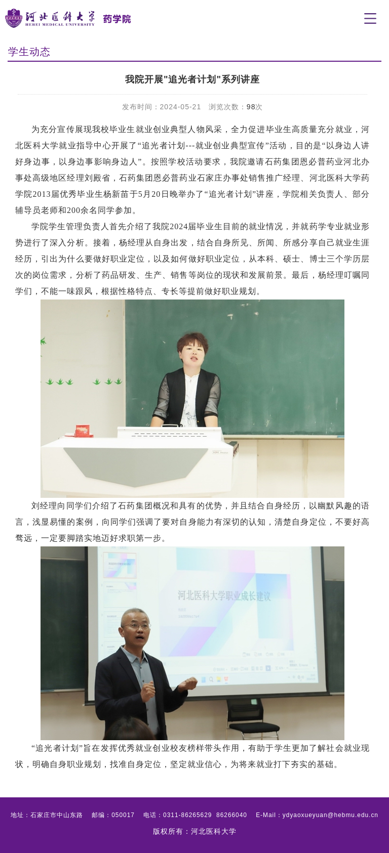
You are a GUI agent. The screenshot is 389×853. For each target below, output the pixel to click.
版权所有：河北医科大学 (195, 831)
